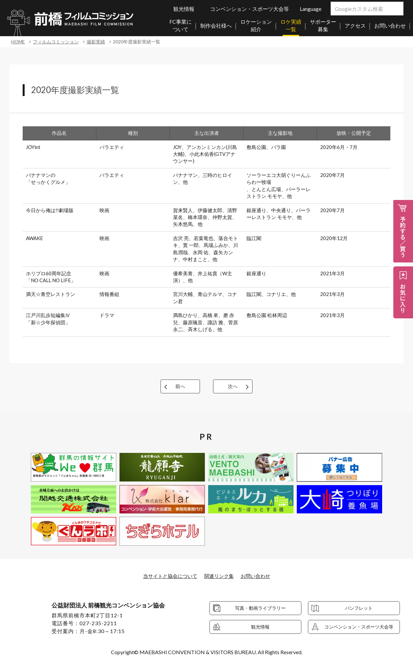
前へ (180, 386)
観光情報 (183, 9)
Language (310, 9)
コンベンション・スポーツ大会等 (249, 9)
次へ (233, 386)
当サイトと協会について (168, 576)
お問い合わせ (258, 576)
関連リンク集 (219, 576)
